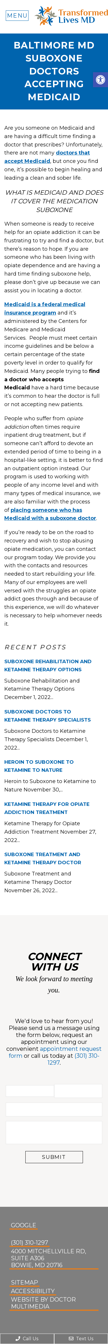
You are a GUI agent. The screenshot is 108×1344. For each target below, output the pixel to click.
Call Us (27, 1338)
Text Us (81, 1338)
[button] (100, 79)
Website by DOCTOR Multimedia (43, 1303)
